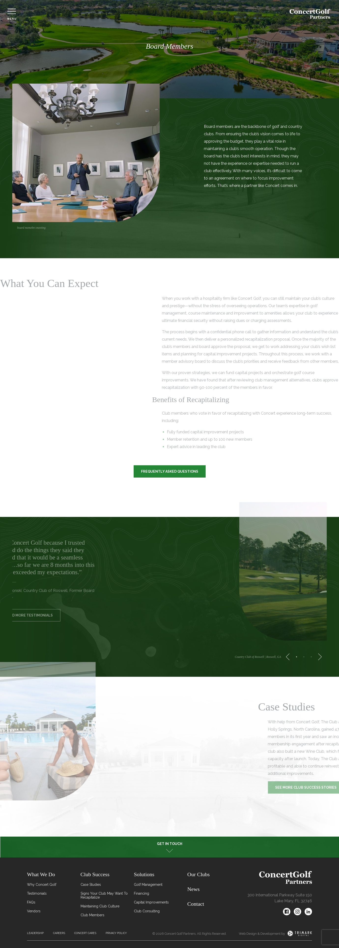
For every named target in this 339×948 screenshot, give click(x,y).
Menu (11, 14)
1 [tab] (296, 657)
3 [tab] (311, 657)
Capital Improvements (151, 902)
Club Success (95, 874)
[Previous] (289, 656)
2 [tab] (303, 657)
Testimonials (37, 893)
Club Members (92, 915)
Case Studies (91, 885)
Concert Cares (85, 933)
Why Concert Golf (41, 885)
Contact (195, 904)
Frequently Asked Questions (169, 471)
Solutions (144, 874)
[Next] (318, 656)
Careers (59, 933)
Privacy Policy (116, 933)
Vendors (34, 911)
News (193, 889)
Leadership (35, 933)
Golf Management (148, 885)
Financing (141, 893)
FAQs (31, 902)
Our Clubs (198, 874)
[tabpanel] (91, 158)
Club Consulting (147, 911)
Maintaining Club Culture (100, 906)
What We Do (41, 874)
